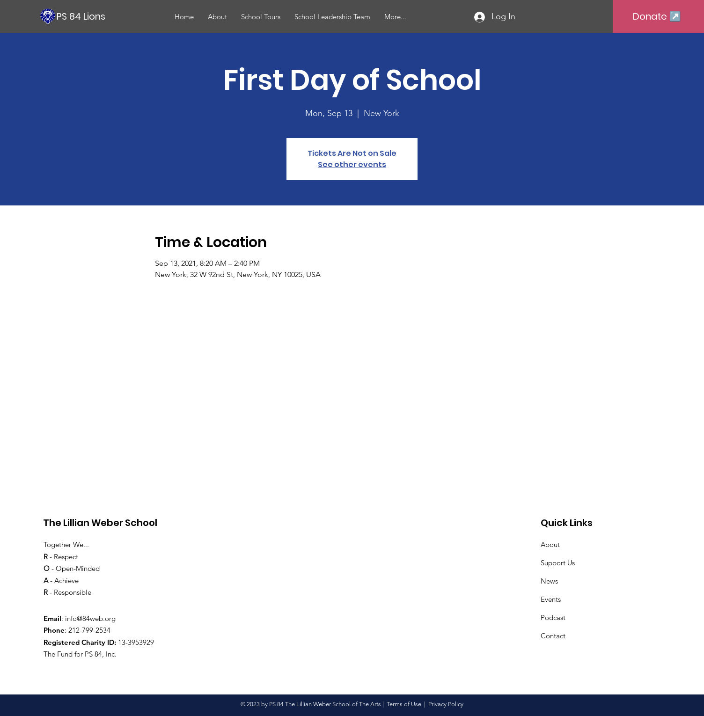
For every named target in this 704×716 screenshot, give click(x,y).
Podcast (553, 617)
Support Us (558, 562)
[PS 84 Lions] (112, 16)
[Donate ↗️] (657, 16)
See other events (352, 164)
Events (551, 599)
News (549, 581)
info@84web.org (90, 618)
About (550, 544)
